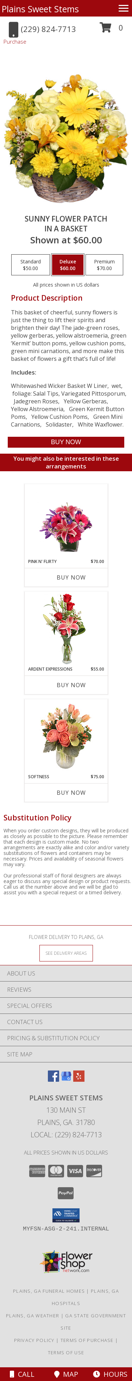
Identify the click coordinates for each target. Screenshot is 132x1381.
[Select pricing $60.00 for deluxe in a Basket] (67, 265)
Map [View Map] (66, 1374)
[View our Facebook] (53, 1079)
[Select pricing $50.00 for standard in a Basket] (31, 265)
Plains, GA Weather (32, 1315)
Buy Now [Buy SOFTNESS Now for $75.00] (71, 793)
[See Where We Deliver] (66, 953)
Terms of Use (66, 1352)
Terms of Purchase (87, 1340)
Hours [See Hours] (110, 1374)
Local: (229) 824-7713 (66, 1134)
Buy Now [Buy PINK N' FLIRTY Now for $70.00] (71, 577)
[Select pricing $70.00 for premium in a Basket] (104, 265)
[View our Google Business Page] (66, 1079)
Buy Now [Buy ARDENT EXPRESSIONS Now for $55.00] (71, 685)
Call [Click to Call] (22, 1374)
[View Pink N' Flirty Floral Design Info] (66, 521)
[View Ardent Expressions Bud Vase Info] (66, 629)
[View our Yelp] (78, 1079)
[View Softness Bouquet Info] (66, 736)
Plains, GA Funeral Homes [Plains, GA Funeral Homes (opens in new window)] (49, 1291)
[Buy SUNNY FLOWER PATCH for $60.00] (66, 442)
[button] (111, 30)
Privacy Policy (34, 1340)
